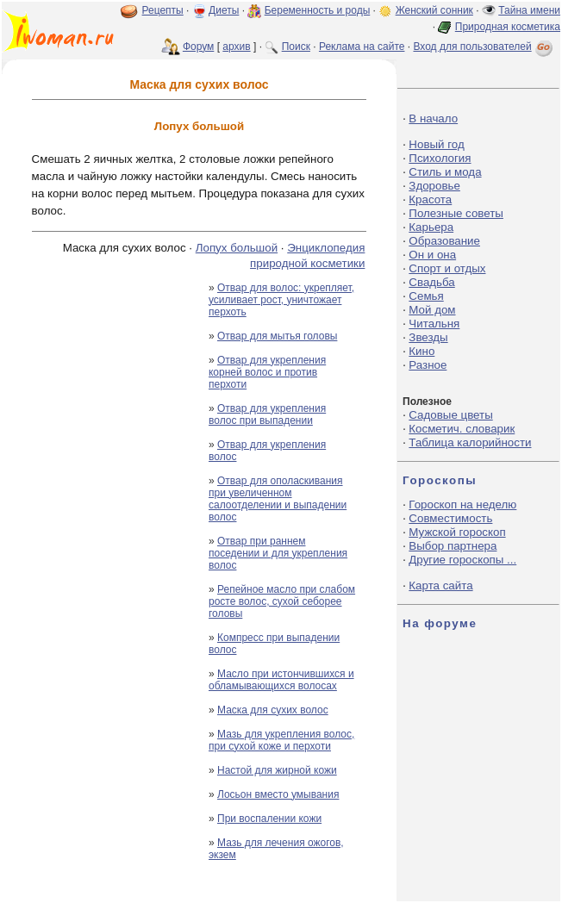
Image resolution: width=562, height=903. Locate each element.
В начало (433, 118)
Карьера (431, 227)
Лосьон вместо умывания (278, 794)
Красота (430, 199)
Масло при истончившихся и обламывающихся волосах (281, 680)
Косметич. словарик (462, 428)
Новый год (436, 144)
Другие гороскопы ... (462, 559)
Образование (444, 240)
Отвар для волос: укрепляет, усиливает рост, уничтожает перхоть (281, 300)
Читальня (434, 323)
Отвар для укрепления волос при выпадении (267, 414)
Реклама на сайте (362, 46)
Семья (426, 296)
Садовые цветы (450, 414)
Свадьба (431, 282)
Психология (440, 158)
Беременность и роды (318, 10)
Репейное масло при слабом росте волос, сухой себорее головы (282, 601)
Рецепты (163, 10)
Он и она (432, 254)
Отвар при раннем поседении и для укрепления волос (278, 553)
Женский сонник (434, 10)
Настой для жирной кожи (277, 770)
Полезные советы (456, 213)
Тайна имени (529, 10)
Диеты (224, 10)
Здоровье (434, 185)
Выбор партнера (452, 545)
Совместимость (450, 518)
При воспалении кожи (269, 819)
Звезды (428, 337)
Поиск (296, 46)
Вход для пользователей (484, 46)
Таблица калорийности (470, 442)
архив (236, 46)
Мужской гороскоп (457, 532)
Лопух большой (237, 247)
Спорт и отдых (447, 268)
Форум (198, 46)
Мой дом (432, 309)
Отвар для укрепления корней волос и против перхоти (267, 372)
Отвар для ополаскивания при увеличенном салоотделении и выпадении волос (278, 499)
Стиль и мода (445, 171)
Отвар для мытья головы (277, 336)
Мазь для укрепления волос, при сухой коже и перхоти (281, 740)
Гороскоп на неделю (462, 504)
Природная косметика (507, 27)
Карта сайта (440, 585)
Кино (421, 351)
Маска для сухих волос (272, 710)
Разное (427, 364)
